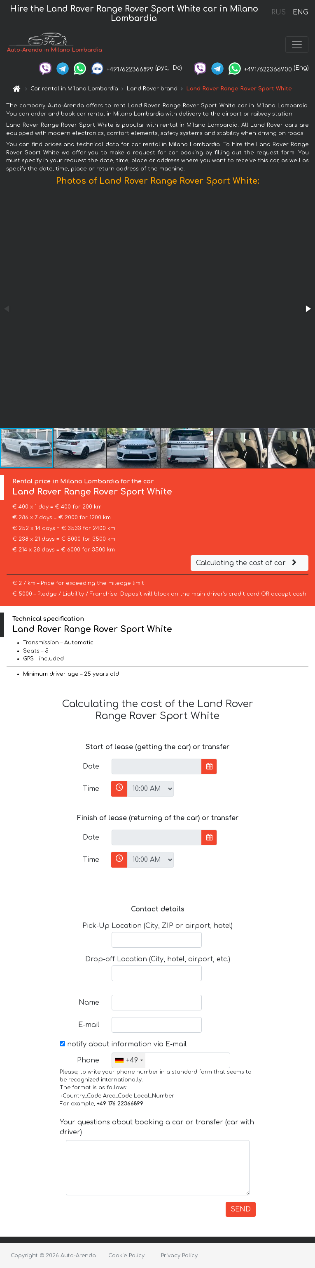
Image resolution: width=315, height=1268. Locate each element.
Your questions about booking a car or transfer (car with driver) (157, 1127)
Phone (88, 1060)
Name (89, 1002)
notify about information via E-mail (123, 1044)
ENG (300, 12)
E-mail (88, 1025)
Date (91, 766)
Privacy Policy (179, 1256)
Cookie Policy (126, 1256)
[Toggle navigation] (296, 44)
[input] (157, 766)
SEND (241, 1209)
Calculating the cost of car (247, 563)
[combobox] (128, 1060)
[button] (307, 308)
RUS (278, 12)
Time (91, 788)
